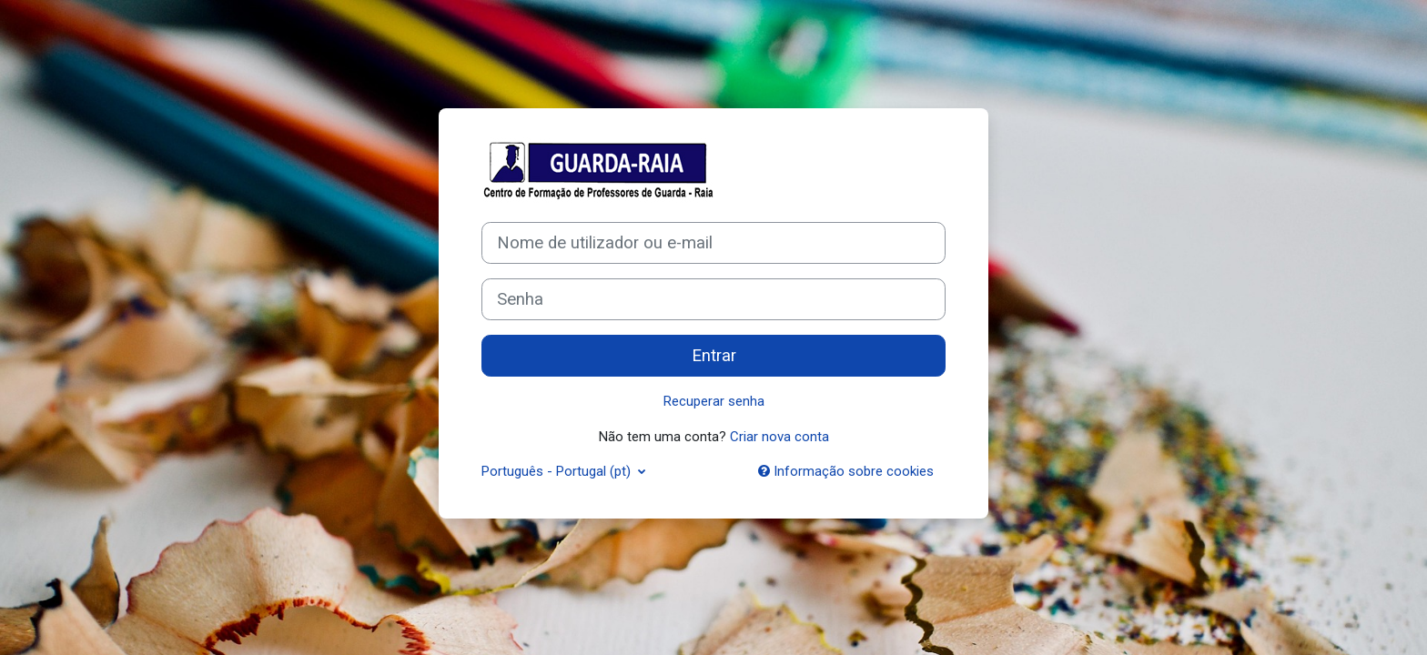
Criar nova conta (779, 436)
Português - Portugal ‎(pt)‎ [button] (557, 471)
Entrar (714, 356)
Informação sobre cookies (846, 471)
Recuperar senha (713, 401)
